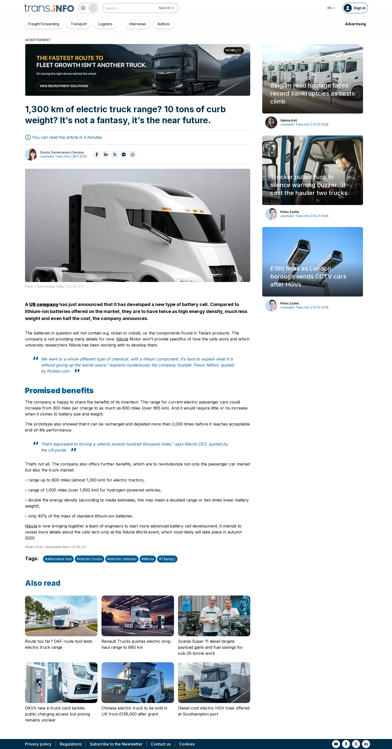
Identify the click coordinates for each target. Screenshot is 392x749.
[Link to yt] (336, 744)
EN (332, 8)
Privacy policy (38, 744)
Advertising (355, 24)
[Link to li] (366, 744)
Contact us (161, 744)
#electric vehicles (121, 559)
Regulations (71, 744)
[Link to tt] (356, 744)
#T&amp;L (167, 559)
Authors (164, 24)
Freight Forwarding (43, 24)
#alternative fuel (58, 559)
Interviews (137, 24)
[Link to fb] (346, 744)
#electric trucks (89, 559)
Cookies (187, 744)
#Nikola (148, 559)
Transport (79, 24)
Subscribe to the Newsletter (116, 744)
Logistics (105, 24)
